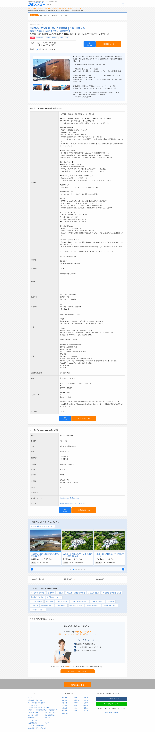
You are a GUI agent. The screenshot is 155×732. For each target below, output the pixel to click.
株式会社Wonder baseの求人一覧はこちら (73, 503)
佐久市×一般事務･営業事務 (75, 593)
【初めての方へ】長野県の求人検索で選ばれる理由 (39, 706)
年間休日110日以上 (110, 606)
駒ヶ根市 (65, 713)
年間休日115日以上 (37, 610)
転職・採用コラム (50, 712)
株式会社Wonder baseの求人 (75, 8)
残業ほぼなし (61, 606)
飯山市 (86, 710)
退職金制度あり (47, 606)
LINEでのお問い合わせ (111, 704)
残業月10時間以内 (75, 606)
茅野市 (76, 705)
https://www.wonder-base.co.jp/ (69, 498)
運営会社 (47, 717)
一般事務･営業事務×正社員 (111, 593)
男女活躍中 (55, 37)
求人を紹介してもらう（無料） (77, 671)
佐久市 (66, 37)
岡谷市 (76, 710)
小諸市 (65, 710)
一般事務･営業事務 (37, 593)
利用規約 (31, 717)
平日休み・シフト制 (54, 597)
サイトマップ (33, 720)
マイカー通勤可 (61, 601)
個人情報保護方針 (50, 715)
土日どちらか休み (37, 597)
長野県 (61, 37)
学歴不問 (48, 37)
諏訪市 (65, 708)
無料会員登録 (33, 723)
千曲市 (65, 705)
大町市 (76, 708)
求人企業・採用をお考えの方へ (38, 728)
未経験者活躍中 (40, 37)
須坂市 (86, 703)
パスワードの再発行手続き (37, 725)
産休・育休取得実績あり (79, 601)
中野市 (76, 703)
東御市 (86, 705)
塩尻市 (86, 708)
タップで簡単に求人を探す (37, 703)
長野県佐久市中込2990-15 (47, 49)
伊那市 (65, 703)
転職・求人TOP (32, 8)
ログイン (47, 723)
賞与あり (34, 606)
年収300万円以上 (97, 601)
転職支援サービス (34, 712)
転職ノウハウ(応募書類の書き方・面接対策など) (43, 710)
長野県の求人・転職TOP (44, 8)
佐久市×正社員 (93, 593)
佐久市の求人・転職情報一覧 (59, 8)
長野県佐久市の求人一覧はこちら (42, 526)
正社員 (32, 37)
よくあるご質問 (33, 715)
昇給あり (110, 601)
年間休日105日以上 (92, 606)
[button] (32, 569)
